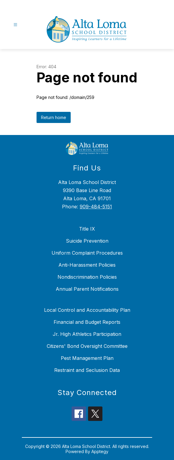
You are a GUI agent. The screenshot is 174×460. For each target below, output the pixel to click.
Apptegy (99, 451)
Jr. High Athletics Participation (87, 334)
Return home (53, 117)
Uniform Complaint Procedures (87, 253)
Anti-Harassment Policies (87, 265)
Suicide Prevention (87, 241)
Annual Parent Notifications (87, 289)
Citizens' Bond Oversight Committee (87, 346)
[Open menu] (15, 24)
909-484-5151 (96, 207)
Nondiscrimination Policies (87, 277)
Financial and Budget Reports (87, 322)
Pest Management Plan (87, 358)
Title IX (87, 229)
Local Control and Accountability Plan (87, 310)
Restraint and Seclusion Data (87, 370)
